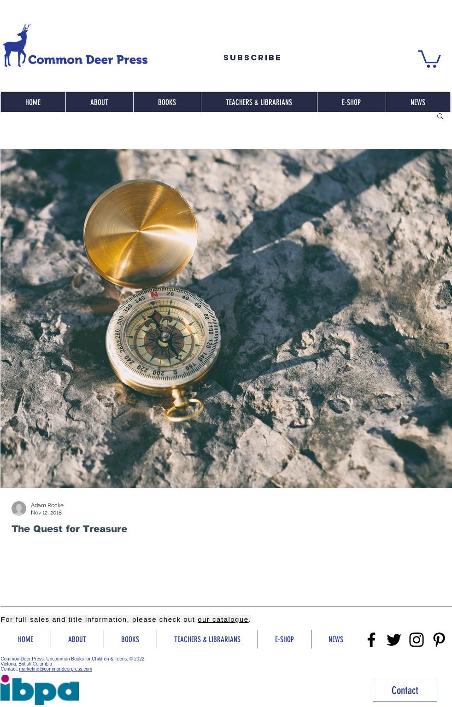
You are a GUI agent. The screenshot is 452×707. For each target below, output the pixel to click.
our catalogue (223, 619)
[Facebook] (371, 639)
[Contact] (405, 691)
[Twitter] (394, 639)
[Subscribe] (253, 57)
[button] (429, 58)
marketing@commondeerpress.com (56, 669)
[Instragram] (416, 639)
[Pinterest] (439, 639)
